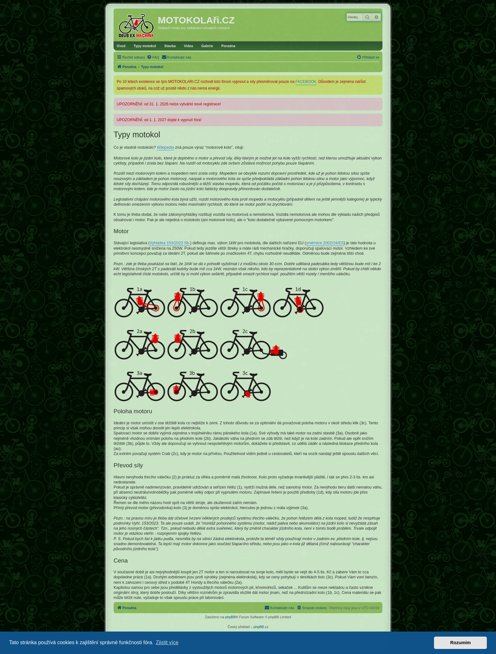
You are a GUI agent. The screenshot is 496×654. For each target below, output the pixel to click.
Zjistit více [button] (167, 642)
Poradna (228, 46)
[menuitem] (153, 57)
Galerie (207, 46)
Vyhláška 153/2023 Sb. (170, 243)
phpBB (230, 617)
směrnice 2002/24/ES (325, 243)
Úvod (121, 46)
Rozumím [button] (460, 642)
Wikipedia (165, 147)
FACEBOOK (305, 81)
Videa (188, 46)
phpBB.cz (260, 627)
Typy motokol (145, 46)
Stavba (170, 46)
